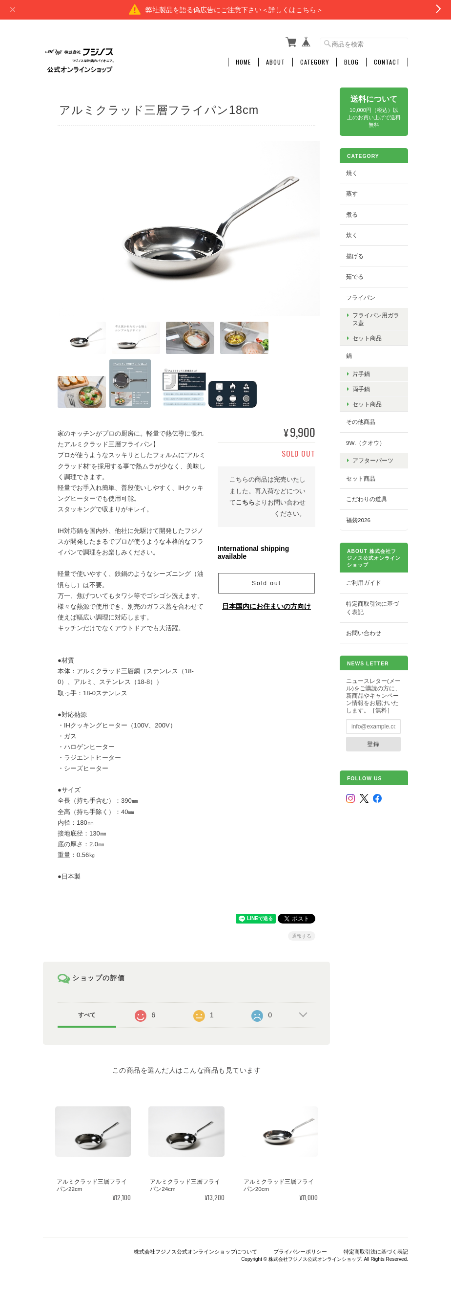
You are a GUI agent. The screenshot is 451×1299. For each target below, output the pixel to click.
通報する (301, 933)
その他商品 (360, 421)
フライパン (360, 297)
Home (243, 62)
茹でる (355, 276)
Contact (387, 62)
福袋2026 (358, 519)
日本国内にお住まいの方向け (266, 603)
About (275, 62)
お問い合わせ (363, 632)
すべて (87, 1012)
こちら (245, 499)
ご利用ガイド (363, 582)
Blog (351, 62)
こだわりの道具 (366, 499)
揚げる (355, 255)
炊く (352, 235)
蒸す (352, 193)
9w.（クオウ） (365, 442)
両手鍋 (361, 388)
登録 (373, 744)
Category (314, 62)
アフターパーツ (372, 460)
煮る (352, 214)
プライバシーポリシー (300, 1249)
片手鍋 (361, 373)
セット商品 (367, 337)
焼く (352, 172)
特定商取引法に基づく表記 (372, 607)
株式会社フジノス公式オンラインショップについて (195, 1249)
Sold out (266, 580)
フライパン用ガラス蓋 (375, 319)
